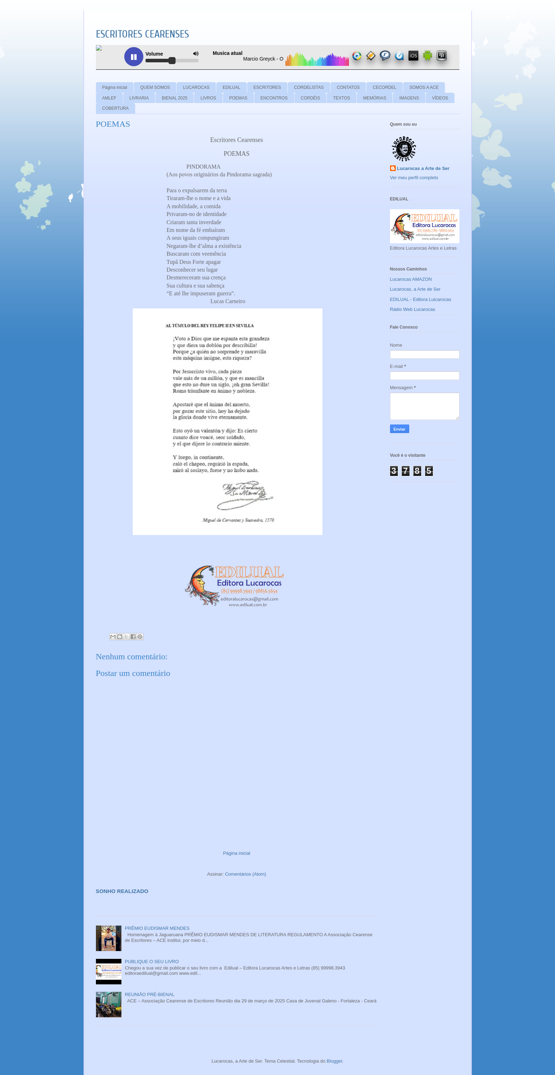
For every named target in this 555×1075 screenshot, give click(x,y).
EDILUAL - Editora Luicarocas (420, 299)
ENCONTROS (274, 98)
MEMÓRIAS (374, 98)
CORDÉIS (310, 98)
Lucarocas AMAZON (411, 279)
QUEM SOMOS (155, 87)
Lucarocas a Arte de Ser (423, 168)
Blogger (334, 1061)
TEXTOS (341, 98)
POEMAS (238, 98)
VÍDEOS (440, 98)
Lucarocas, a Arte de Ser (415, 289)
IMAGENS (409, 98)
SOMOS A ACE (424, 87)
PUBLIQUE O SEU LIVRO (152, 961)
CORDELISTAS (309, 87)
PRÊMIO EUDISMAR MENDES (157, 928)
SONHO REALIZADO (122, 891)
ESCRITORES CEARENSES (142, 34)
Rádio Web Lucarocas (412, 309)
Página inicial (114, 87)
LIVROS (208, 98)
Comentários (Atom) (245, 874)
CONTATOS (348, 87)
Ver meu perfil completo (414, 177)
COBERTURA (115, 108)
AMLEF (109, 98)
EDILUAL (231, 87)
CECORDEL (384, 87)
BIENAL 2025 (174, 98)
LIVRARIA (139, 98)
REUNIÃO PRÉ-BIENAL (149, 994)
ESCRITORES (267, 87)
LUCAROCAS (196, 87)
